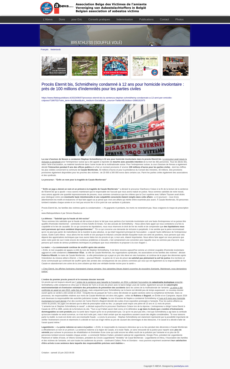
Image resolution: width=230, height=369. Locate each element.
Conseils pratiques (99, 19)
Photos (179, 19)
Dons (62, 19)
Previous (43, 42)
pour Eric (76, 19)
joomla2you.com (181, 366)
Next (50, 42)
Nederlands (56, 49)
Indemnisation (124, 19)
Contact (164, 19)
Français (45, 49)
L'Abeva (48, 19)
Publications (146, 19)
